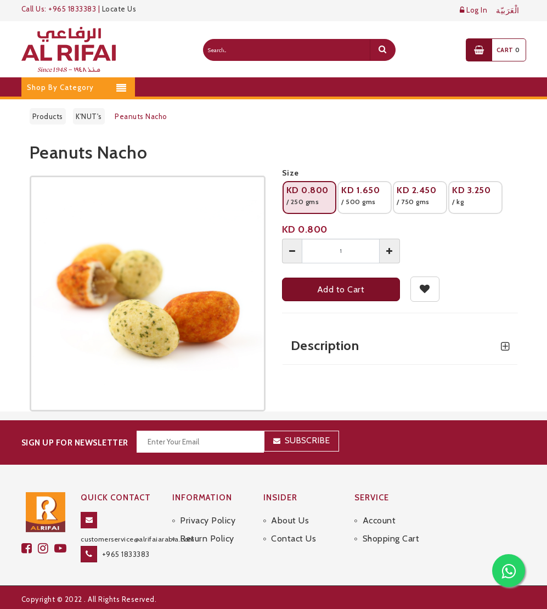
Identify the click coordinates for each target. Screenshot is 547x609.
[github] (46, 548)
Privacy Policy (207, 520)
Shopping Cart (391, 538)
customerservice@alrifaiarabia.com (138, 539)
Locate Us (119, 8)
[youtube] (62, 548)
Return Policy (207, 538)
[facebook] (29, 548)
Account (379, 520)
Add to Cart (341, 289)
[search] (382, 50)
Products (47, 116)
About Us (290, 520)
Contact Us (293, 538)
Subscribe (307, 440)
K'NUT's (89, 116)
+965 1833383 (126, 554)
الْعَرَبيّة (508, 11)
